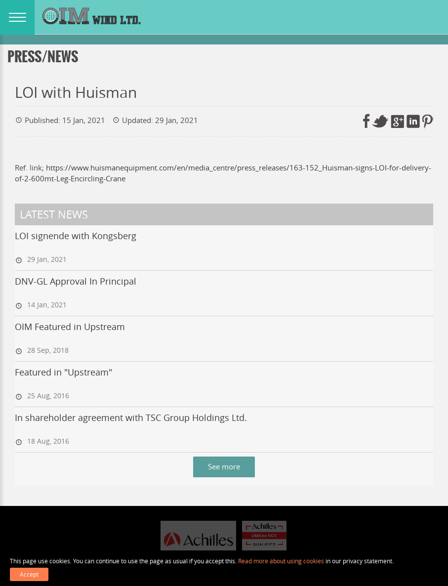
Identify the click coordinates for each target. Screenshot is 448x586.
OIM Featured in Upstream (70, 327)
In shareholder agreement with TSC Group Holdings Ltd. (131, 417)
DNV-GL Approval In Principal (75, 281)
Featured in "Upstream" (63, 372)
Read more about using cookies (281, 561)
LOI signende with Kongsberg (75, 236)
